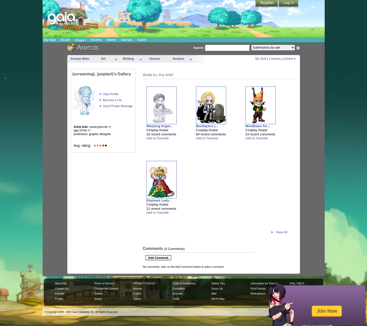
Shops (80, 39)
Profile (59, 298)
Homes (154, 58)
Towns (137, 298)
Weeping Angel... (160, 126)
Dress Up (217, 288)
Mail (213, 293)
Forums (95, 40)
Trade (175, 298)
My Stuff (260, 58)
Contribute (178, 288)
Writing (128, 58)
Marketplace (257, 293)
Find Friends (258, 288)
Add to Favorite (158, 138)
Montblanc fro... (257, 126)
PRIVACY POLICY (144, 283)
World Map (217, 298)
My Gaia (50, 40)
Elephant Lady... (159, 200)
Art (103, 58)
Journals (177, 293)
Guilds (137, 293)
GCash (65, 40)
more (115, 58)
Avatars (178, 58)
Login (288, 3)
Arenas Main (79, 58)
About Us (60, 283)
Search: (199, 48)
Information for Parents (264, 283)
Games (126, 40)
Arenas (137, 288)
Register (267, 3)
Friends (59, 293)
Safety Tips (218, 283)
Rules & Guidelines (184, 283)
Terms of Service (104, 283)
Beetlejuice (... (207, 126)
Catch (142, 40)
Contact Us (62, 288)
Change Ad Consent (106, 288)
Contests (275, 58)
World (111, 40)
